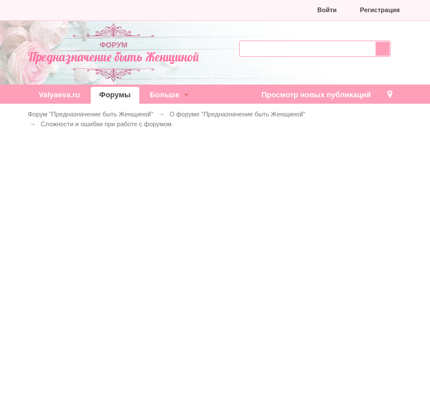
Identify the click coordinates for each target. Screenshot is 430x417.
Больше (170, 94)
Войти (327, 9)
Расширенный (397, 47)
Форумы (115, 94)
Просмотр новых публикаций (316, 94)
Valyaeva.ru (59, 94)
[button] (230, 9)
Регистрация (380, 9)
